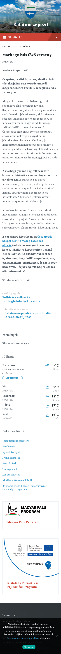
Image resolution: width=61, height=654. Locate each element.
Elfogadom (29, 647)
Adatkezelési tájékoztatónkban (23, 638)
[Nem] (57, 635)
